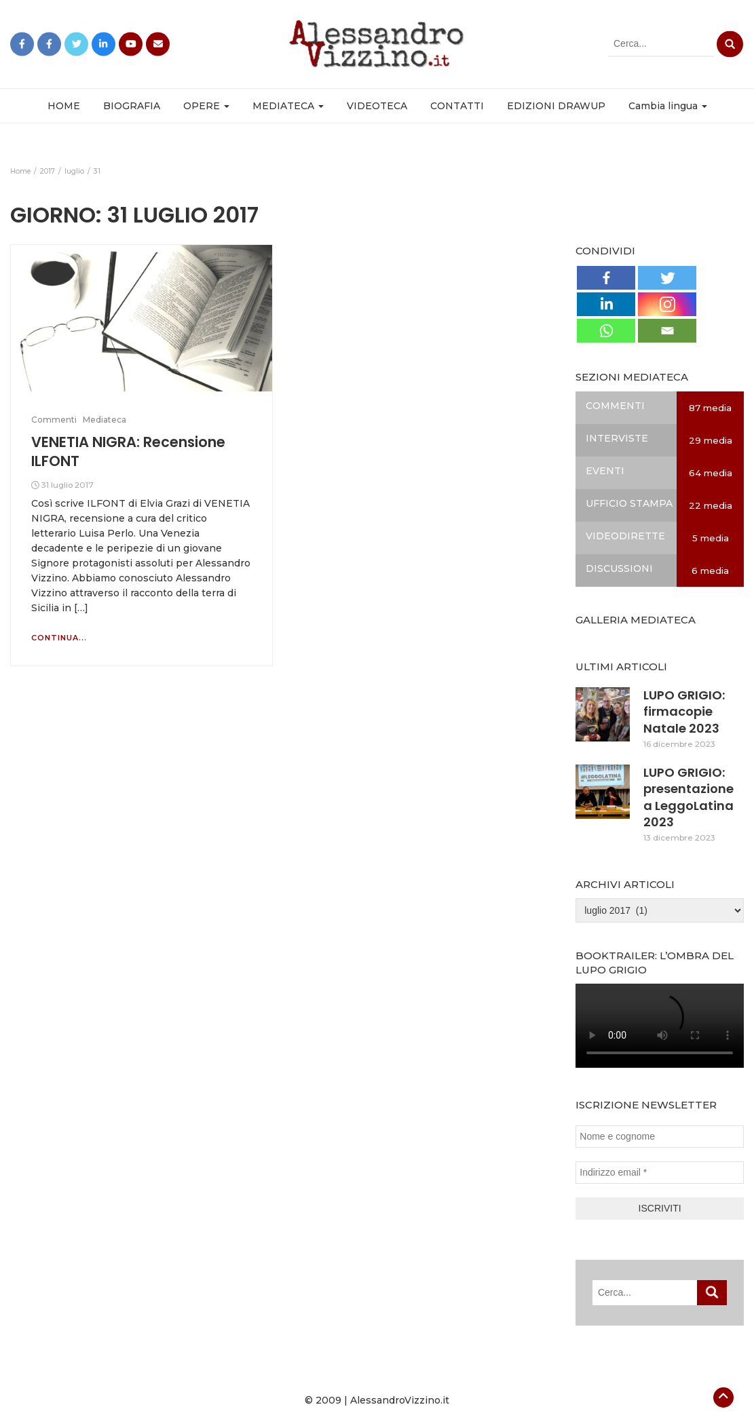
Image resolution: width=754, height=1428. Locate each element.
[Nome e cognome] (660, 1136)
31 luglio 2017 (67, 485)
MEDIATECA (288, 106)
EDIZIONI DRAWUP (556, 106)
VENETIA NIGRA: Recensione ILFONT (128, 451)
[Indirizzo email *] (660, 1172)
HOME (64, 106)
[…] (79, 608)
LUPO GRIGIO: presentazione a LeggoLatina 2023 (688, 797)
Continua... (59, 637)
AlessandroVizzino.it (399, 1400)
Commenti (54, 419)
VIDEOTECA (377, 106)
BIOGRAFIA (131, 106)
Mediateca (104, 419)
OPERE (206, 106)
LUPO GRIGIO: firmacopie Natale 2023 (684, 712)
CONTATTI (457, 106)
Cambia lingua (667, 106)
